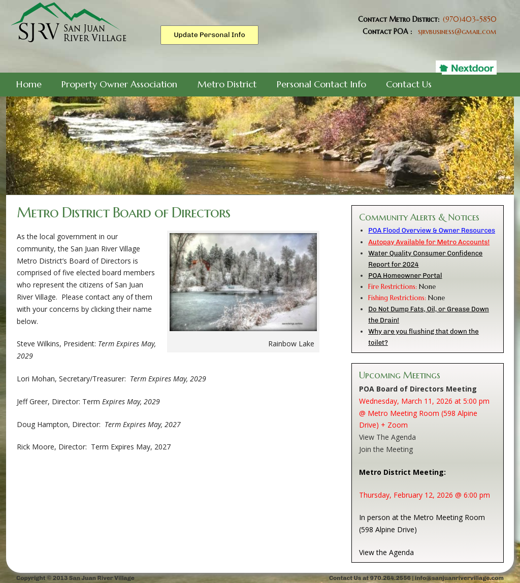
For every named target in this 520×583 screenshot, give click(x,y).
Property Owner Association (119, 84)
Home (29, 84)
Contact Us (409, 84)
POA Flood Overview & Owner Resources (431, 230)
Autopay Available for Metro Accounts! (429, 242)
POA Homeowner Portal (405, 275)
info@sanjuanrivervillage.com (459, 577)
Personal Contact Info (321, 84)
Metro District (227, 84)
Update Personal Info (209, 34)
